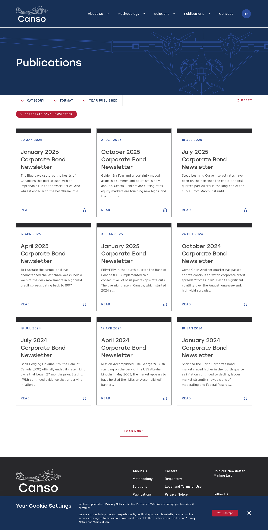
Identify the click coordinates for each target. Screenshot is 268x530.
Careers (171, 471)
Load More (134, 431)
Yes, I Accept (225, 513)
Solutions (161, 14)
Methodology (128, 14)
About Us (95, 14)
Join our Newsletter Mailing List (229, 473)
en (246, 13)
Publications (194, 14)
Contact (226, 14)
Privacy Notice (176, 494)
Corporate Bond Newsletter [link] (48, 114)
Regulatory (173, 479)
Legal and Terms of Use (183, 486)
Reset (244, 100)
